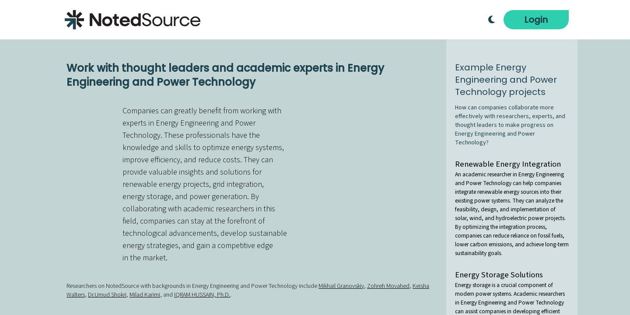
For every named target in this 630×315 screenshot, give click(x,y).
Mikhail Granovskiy (341, 286)
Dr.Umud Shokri (107, 294)
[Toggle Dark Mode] (491, 20)
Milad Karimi (145, 294)
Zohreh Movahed (388, 286)
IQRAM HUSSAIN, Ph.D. (202, 294)
